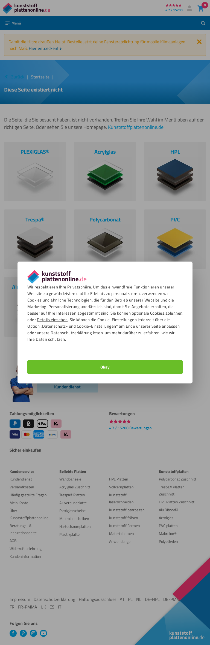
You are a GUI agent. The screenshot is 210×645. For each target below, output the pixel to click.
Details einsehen (52, 320)
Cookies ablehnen (166, 313)
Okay (105, 367)
